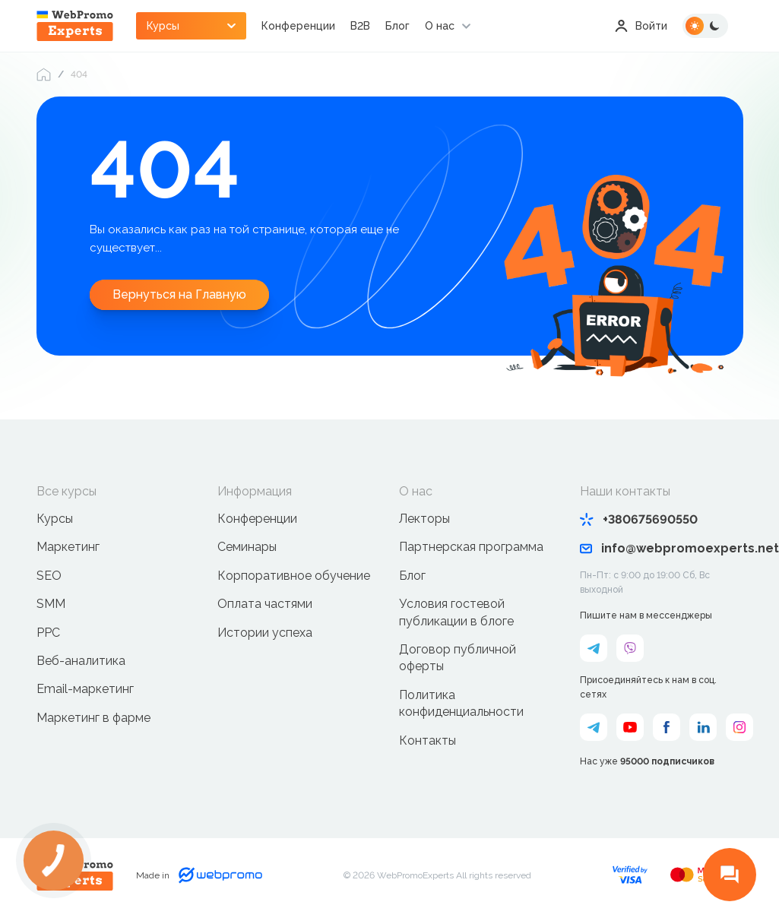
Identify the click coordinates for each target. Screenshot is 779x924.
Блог (397, 26)
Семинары (247, 547)
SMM (50, 603)
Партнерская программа (471, 547)
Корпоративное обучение (293, 575)
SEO (49, 575)
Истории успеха (264, 632)
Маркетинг (68, 547)
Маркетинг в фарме (93, 717)
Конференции (298, 26)
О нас (439, 26)
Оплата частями (264, 603)
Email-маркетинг (85, 689)
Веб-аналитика (80, 660)
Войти (641, 26)
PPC (48, 632)
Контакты (427, 740)
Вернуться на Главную (179, 294)
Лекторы (424, 518)
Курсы (54, 518)
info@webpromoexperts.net (661, 548)
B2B (360, 26)
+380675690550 (639, 519)
